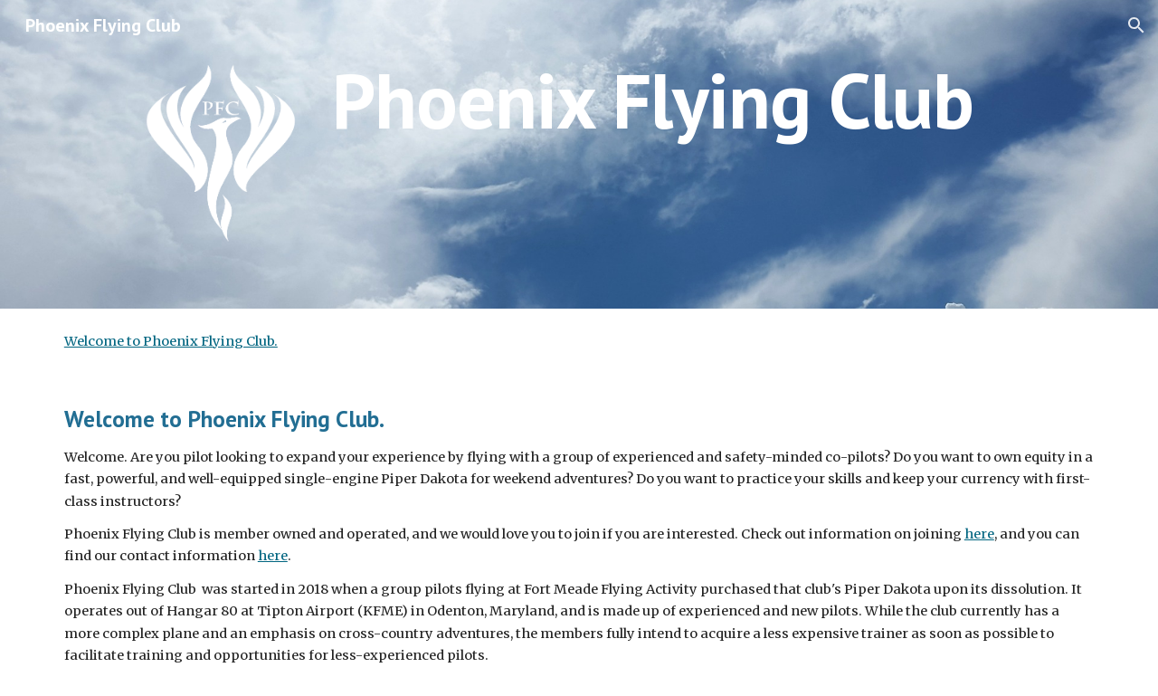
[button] (1136, 25)
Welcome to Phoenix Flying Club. (171, 341)
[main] (713, 100)
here (979, 534)
